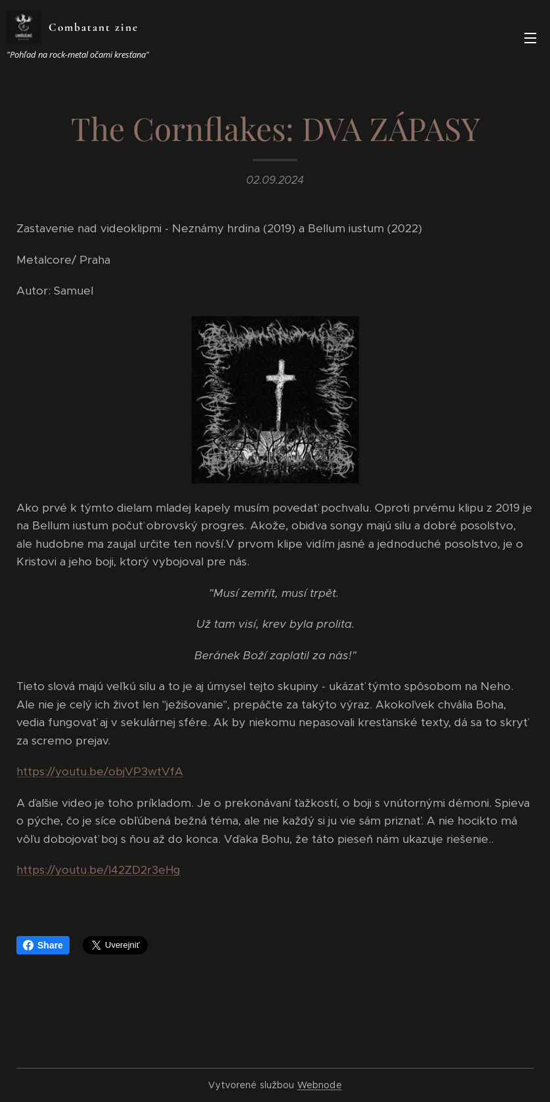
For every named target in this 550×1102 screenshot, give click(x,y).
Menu (530, 38)
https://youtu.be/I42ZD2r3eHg (98, 870)
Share (43, 945)
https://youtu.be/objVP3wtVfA (99, 771)
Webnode (319, 1085)
